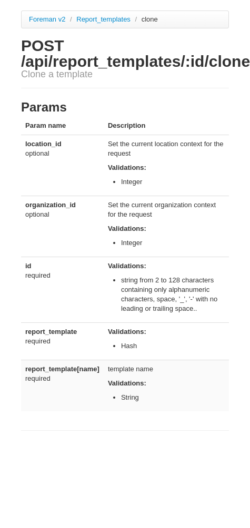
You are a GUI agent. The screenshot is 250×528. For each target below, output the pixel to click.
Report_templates (104, 19)
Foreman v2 (47, 19)
